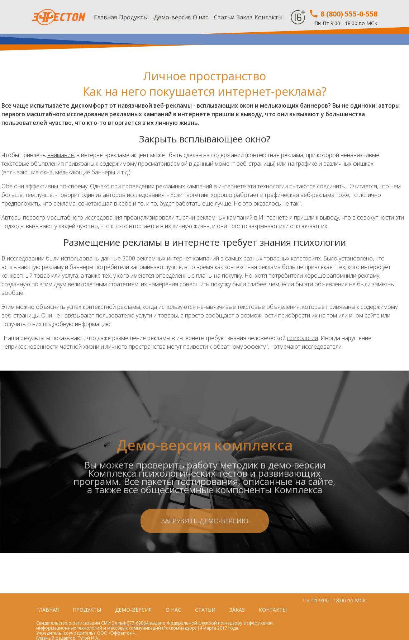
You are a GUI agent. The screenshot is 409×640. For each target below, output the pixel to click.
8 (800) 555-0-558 (343, 14)
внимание (60, 155)
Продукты (133, 17)
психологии (302, 338)
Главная (105, 17)
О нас (200, 17)
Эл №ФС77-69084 (130, 623)
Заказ (244, 17)
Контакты (268, 17)
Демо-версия (172, 17)
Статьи (224, 17)
